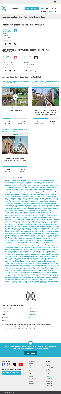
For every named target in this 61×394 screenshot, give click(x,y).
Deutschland (15, 86)
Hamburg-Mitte (29, 191)
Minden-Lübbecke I (53, 235)
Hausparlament (50, 369)
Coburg (18, 269)
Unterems (54, 193)
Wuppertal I (35, 226)
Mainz (56, 260)
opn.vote (48, 370)
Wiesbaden (43, 249)
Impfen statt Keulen (15, 110)
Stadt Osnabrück (24, 200)
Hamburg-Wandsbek (19, 193)
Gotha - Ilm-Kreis (45, 254)
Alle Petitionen (32, 378)
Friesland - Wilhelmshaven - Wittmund (15, 194)
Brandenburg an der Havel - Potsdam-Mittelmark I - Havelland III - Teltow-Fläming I (29, 208)
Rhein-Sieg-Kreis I (30, 224)
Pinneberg (35, 182)
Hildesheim (18, 203)
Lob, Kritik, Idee (50, 376)
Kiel (19, 182)
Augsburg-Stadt (54, 270)
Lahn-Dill (32, 247)
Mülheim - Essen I (10, 231)
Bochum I (11, 238)
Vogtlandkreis (46, 86)
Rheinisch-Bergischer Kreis (12, 226)
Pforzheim (7, 279)
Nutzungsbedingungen (52, 380)
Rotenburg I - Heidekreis (34, 198)
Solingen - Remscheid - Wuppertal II (49, 226)
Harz (39, 214)
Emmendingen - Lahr (36, 279)
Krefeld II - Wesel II (24, 230)
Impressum (49, 383)
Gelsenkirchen (50, 231)
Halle (16, 216)
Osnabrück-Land (15, 200)
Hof (21, 269)
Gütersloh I (14, 235)
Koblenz (18, 260)
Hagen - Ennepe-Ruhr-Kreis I (41, 237)
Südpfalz (52, 261)
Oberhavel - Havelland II (35, 207)
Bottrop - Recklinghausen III (19, 233)
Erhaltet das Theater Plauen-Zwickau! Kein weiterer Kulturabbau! (15, 159)
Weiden (55, 267)
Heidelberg (15, 277)
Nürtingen (13, 274)
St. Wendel (43, 283)
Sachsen (15, 134)
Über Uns (43, 11)
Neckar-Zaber (41, 274)
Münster (54, 233)
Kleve (12, 230)
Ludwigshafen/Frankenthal (16, 261)
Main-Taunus (54, 249)
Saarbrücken (29, 283)
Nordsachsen (8, 242)
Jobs (29, 365)
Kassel (45, 246)
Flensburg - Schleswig (11, 180)
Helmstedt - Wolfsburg (50, 203)
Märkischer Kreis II (47, 240)
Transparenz (49, 378)
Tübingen (42, 281)
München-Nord (46, 263)
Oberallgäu (29, 272)
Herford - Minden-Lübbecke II (39, 235)
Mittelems (41, 196)
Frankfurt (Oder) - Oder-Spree (27, 212)
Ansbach (31, 269)
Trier (46, 260)
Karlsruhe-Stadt (48, 276)
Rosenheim (37, 265)
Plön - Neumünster (26, 182)
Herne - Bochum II (20, 238)
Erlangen (36, 269)
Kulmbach (25, 269)
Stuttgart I (41, 272)
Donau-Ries (17, 272)
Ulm (46, 281)
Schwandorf (49, 267)
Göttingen (24, 205)
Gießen (38, 247)
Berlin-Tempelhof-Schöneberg (29, 219)
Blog (29, 367)
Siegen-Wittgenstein (22, 240)
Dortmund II (35, 238)
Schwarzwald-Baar (16, 281)
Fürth (41, 269)
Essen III (22, 231)
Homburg (48, 283)
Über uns (30, 363)
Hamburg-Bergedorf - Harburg (33, 193)
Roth (8, 270)
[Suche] (59, 8)
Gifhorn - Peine (34, 201)
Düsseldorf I (22, 228)
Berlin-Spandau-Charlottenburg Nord (23, 217)
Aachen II (20, 223)
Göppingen (19, 274)
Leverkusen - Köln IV (26, 226)
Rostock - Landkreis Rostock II (26, 187)
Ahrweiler (12, 260)
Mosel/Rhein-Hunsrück (27, 260)
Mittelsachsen (36, 244)
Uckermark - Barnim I (22, 207)
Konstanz (24, 281)
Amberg (36, 267)
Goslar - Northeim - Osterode (13, 205)
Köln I (10, 224)
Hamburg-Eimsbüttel (49, 191)
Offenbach (38, 251)
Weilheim (56, 265)
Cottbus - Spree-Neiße (42, 212)
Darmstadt (45, 251)
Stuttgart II (48, 272)
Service (53, 8)
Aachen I (14, 223)
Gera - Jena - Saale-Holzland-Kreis (25, 256)
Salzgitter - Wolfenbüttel (28, 203)
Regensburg (42, 267)
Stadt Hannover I (49, 200)
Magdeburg (45, 214)
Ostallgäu (35, 272)
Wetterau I (20, 249)
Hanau (48, 249)
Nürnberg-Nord (47, 269)
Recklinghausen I (30, 231)
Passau (19, 267)
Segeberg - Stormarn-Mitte (45, 182)
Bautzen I (38, 242)
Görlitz (43, 242)
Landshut (14, 267)
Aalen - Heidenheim (38, 276)
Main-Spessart (32, 270)
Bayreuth (12, 269)
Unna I (41, 238)
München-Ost (54, 263)
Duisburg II (39, 230)
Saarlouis (36, 283)
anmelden (49, 2)
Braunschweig (40, 203)
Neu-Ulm (23, 272)
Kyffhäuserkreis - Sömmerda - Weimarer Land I (27, 254)
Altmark (21, 214)
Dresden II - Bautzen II (25, 244)
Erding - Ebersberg (15, 263)
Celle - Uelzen (25, 201)
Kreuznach (37, 260)
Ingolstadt (38, 263)
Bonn (22, 224)
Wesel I (16, 230)
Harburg (44, 198)
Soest (54, 238)
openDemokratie (50, 367)
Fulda (41, 247)
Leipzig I (14, 242)
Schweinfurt (39, 270)
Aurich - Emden (47, 193)
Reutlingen (36, 281)
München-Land (29, 265)
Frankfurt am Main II (22, 251)
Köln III (19, 224)
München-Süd (8, 265)
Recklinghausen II (40, 231)
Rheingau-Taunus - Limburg (31, 249)
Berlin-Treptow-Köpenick (30, 221)
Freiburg (16, 279)
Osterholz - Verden (22, 198)
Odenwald (51, 251)
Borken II (29, 233)
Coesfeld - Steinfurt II (39, 233)
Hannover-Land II (9, 203)
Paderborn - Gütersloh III (25, 237)
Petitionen (45, 8)
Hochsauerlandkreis (10, 240)
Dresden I (15, 244)
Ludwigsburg (33, 274)
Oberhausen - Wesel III (49, 230)
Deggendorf (8, 267)
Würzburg (46, 270)
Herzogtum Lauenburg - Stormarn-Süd (31, 184)
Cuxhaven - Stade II (19, 196)
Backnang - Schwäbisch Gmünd (23, 276)
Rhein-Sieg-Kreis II (40, 224)
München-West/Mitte (19, 265)
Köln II (14, 224)
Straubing (30, 267)
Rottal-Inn (24, 267)
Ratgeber (30, 376)
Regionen (31, 383)
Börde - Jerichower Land (31, 214)
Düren (31, 223)
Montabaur (51, 260)
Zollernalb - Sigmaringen (19, 283)
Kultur (15, 156)
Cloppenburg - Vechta (50, 196)
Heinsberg (26, 223)
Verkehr (46, 108)
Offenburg (45, 279)
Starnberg (43, 265)
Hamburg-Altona (38, 191)
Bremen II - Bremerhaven (40, 205)
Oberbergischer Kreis (52, 224)
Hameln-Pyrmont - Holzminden (47, 201)
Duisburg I (33, 230)
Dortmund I (28, 238)
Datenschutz (49, 381)
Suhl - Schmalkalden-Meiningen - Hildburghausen (40, 258)
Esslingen (7, 274)
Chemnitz (42, 244)
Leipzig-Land (27, 242)
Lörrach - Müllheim (24, 279)
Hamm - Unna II (47, 238)
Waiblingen (26, 274)
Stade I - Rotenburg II (31, 196)
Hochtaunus (13, 249)
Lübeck (45, 184)
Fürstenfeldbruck (30, 263)
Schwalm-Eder (20, 247)
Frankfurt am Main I (10, 251)
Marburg (27, 247)
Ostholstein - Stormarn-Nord (12, 184)
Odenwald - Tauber (30, 277)
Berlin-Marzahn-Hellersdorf (45, 221)
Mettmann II (15, 228)
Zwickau (27, 246)
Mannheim (22, 277)
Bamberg (7, 269)
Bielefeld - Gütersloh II (24, 235)
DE (56, 2)
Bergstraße (8, 253)
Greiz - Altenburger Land (42, 256)
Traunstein (50, 265)
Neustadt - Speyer (30, 261)
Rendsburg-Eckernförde (11, 182)
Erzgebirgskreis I (19, 246)
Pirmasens (47, 261)
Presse (30, 369)
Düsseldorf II (29, 228)
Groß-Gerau (31, 251)
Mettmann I (8, 228)
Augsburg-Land (9, 272)
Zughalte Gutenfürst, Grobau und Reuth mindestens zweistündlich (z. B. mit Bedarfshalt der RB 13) (45, 112)
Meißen (33, 242)
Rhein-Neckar (40, 277)
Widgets (48, 365)
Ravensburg (8, 283)
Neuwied (7, 260)
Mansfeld (35, 216)
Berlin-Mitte (42, 216)
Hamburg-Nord (9, 193)
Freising (23, 263)
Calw (12, 279)
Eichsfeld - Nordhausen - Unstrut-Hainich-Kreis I (24, 253)
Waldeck (40, 246)
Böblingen (54, 272)
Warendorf (8, 235)
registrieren (40, 2)
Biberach (50, 281)
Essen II (17, 231)
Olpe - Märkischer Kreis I (35, 240)
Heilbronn (48, 274)
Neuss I (36, 228)
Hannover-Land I (16, 201)
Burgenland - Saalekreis (25, 216)
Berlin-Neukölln (42, 219)
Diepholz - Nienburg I (10, 198)
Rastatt (10, 277)
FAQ (47, 363)
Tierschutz (15, 108)
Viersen (8, 230)
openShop (31, 370)
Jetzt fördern (30, 353)
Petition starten (31, 8)
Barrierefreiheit (49, 385)
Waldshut (30, 281)
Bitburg (43, 260)
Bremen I (29, 205)
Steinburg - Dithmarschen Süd (45, 180)
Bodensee (56, 281)
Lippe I (6, 237)
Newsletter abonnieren (11, 373)
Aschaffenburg (14, 270)
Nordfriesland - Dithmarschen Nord (27, 180)
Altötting (7, 263)
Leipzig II (20, 242)
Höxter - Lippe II (13, 237)
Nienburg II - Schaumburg (37, 200)
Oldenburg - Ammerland (33, 194)
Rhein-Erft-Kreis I (38, 223)
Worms (7, 261)
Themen (30, 381)
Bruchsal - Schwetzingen (51, 277)
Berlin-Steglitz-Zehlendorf (41, 217)
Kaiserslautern (39, 261)
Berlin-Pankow (50, 216)
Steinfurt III (48, 233)
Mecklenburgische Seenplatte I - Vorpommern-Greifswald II (28, 189)
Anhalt (13, 216)
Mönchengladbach (43, 228)
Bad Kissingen (23, 270)
